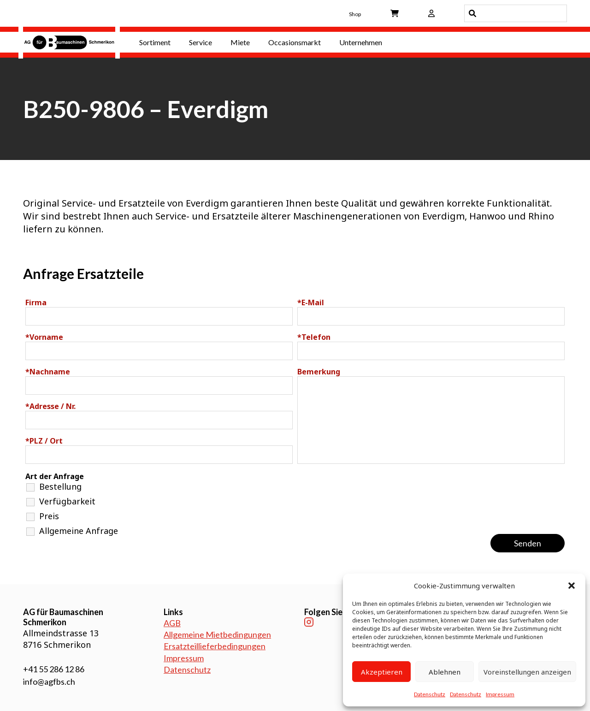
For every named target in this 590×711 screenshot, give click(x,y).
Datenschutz (429, 694)
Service (200, 42)
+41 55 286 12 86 (53, 669)
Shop (355, 14)
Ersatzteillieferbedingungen (215, 646)
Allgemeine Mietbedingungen (217, 634)
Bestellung (60, 486)
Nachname (47, 371)
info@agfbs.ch (49, 681)
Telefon (313, 337)
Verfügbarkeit (67, 501)
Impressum (500, 694)
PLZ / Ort (44, 440)
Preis (49, 516)
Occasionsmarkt (294, 42)
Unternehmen (360, 42)
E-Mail (310, 302)
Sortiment (155, 42)
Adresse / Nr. (50, 406)
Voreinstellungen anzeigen (527, 671)
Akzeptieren (381, 671)
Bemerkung (318, 371)
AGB (172, 623)
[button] (571, 585)
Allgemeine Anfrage (78, 530)
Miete (240, 42)
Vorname (44, 337)
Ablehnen (444, 671)
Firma (36, 302)
